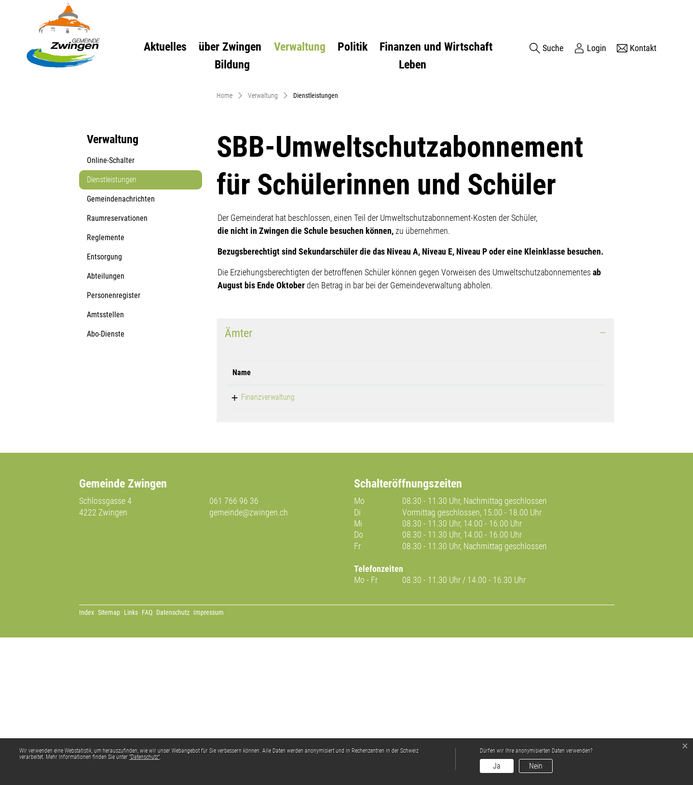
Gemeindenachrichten (121, 346)
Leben (412, 64)
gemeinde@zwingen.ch (248, 660)
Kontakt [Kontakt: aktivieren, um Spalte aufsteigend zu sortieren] (474, 520)
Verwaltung (300, 47)
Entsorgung (104, 404)
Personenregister (113, 442)
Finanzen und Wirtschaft (436, 47)
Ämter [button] (238, 480)
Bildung (232, 64)
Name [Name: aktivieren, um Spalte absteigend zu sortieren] (241, 520)
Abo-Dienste (105, 481)
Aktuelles (165, 47)
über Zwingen (230, 47)
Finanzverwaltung (259, 544)
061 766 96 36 (233, 648)
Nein (536, 766)
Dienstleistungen (111, 330)
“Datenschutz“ (144, 757)
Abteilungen (105, 423)
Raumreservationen (117, 365)
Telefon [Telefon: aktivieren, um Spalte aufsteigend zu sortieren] (368, 520)
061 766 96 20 (378, 544)
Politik (352, 47)
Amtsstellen (105, 462)
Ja (497, 766)
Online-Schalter (111, 307)
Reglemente (105, 385)
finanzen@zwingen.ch (495, 544)
